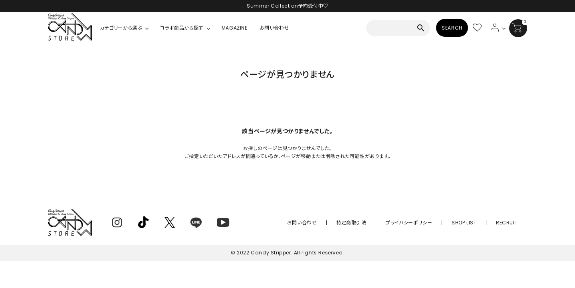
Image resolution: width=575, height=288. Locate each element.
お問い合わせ (274, 27)
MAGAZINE (235, 27)
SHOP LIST (475, 222)
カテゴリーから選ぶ (121, 27)
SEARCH (452, 27)
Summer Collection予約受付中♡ (287, 5)
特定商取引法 (379, 222)
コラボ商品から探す (181, 27)
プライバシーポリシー (428, 222)
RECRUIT (510, 222)
